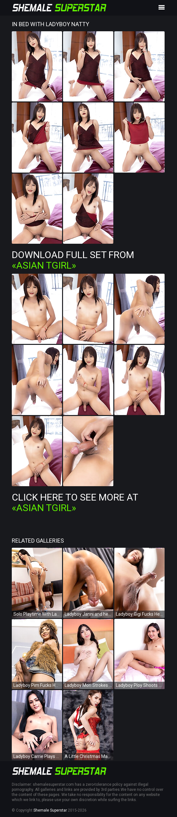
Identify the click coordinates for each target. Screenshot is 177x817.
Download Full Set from (73, 260)
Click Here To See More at (75, 502)
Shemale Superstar (50, 810)
